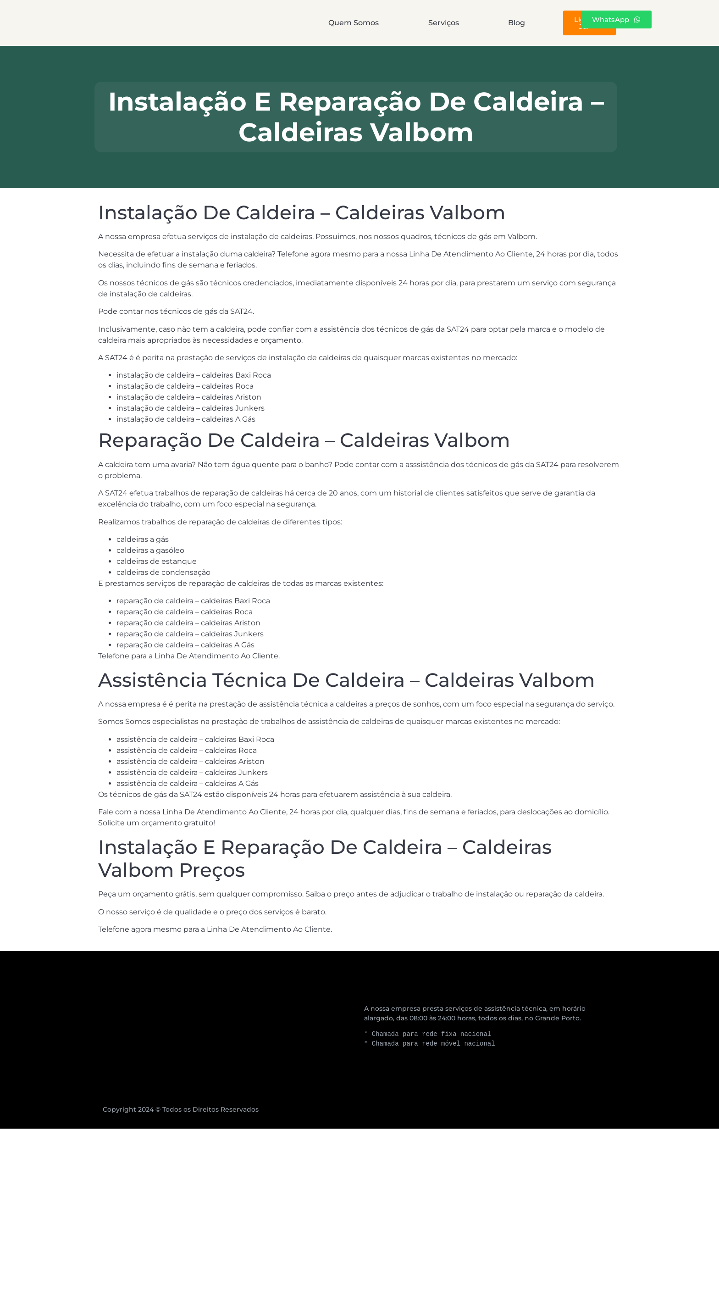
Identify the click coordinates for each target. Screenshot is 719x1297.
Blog (428, 22)
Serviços (362, 22)
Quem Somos (279, 22)
